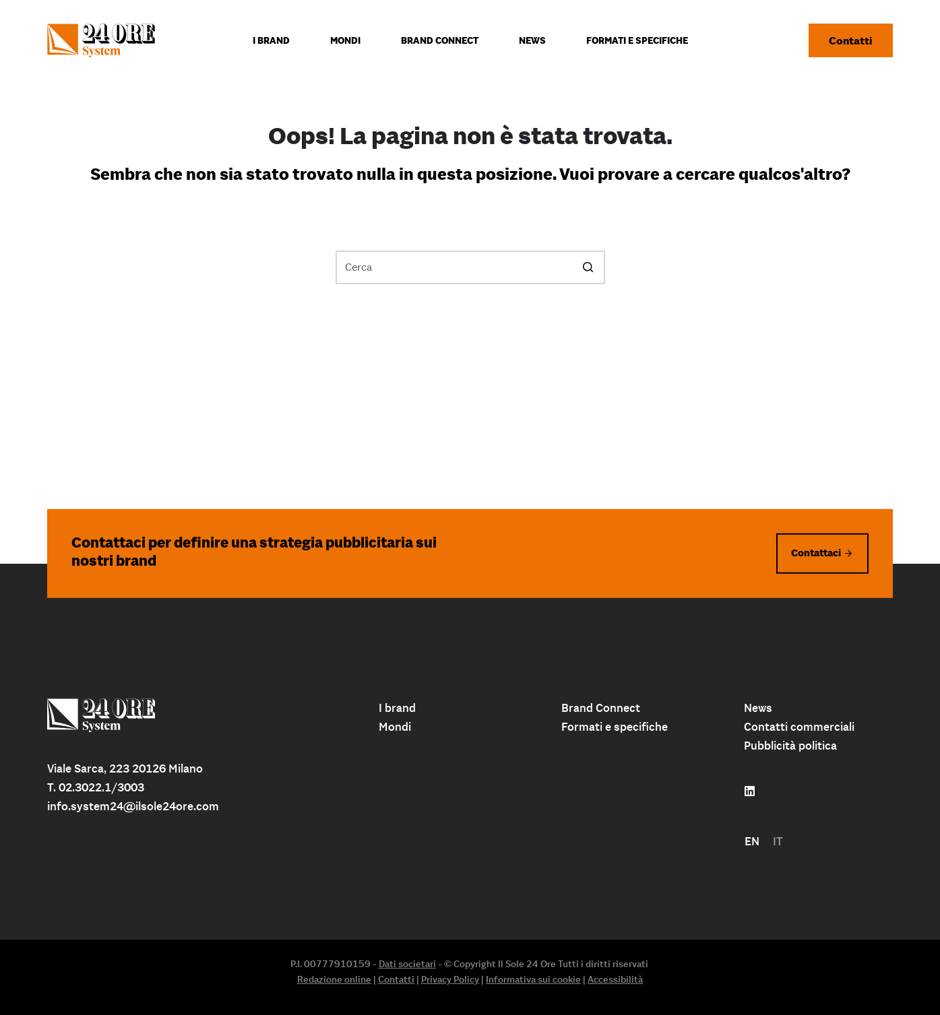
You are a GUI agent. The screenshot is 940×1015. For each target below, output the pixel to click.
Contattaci (816, 552)
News (758, 707)
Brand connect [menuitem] (439, 40)
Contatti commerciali (799, 726)
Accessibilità (615, 979)
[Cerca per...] (470, 267)
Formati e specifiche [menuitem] (637, 40)
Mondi (395, 726)
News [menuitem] (532, 40)
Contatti (851, 40)
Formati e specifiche (614, 726)
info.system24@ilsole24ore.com (133, 806)
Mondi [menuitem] (345, 40)
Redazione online (334, 979)
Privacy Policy (450, 979)
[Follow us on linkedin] (749, 791)
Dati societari (407, 964)
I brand (397, 707)
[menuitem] (752, 841)
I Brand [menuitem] (271, 40)
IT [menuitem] (778, 841)
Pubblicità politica (790, 745)
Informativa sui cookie (533, 979)
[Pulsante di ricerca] (588, 267)
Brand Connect (600, 707)
